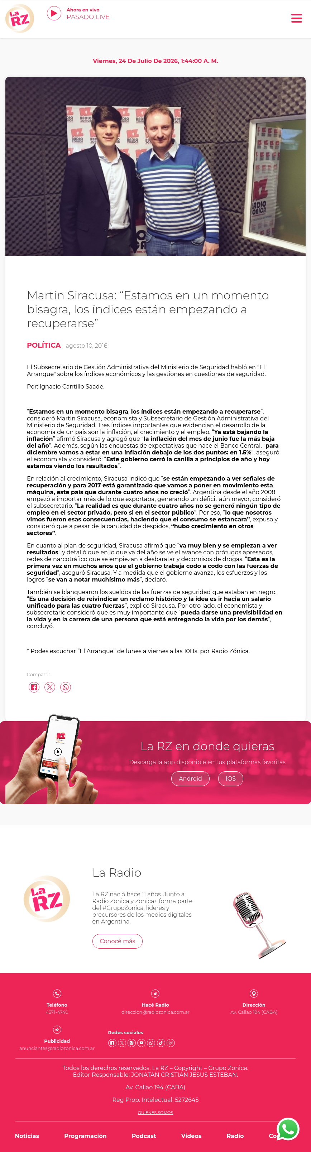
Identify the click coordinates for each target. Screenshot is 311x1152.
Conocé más (117, 941)
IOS (231, 778)
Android (190, 778)
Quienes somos (155, 1112)
